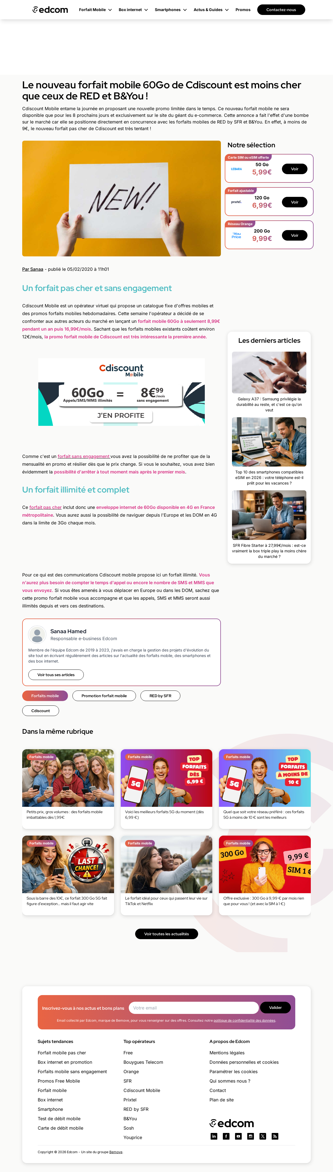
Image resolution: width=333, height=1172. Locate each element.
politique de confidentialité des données (244, 1020)
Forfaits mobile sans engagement (72, 1071)
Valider (275, 1007)
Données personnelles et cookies (244, 1062)
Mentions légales (227, 1052)
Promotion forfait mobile (104, 695)
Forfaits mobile (45, 695)
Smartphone (50, 1109)
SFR (127, 1081)
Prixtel (130, 1100)
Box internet (50, 1100)
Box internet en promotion (65, 1062)
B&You (130, 1118)
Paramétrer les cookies (234, 1071)
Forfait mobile (52, 1090)
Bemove (115, 1152)
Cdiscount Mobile (141, 1090)
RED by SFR (160, 695)
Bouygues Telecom (143, 1062)
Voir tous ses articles (56, 674)
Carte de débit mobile (60, 1128)
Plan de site (222, 1100)
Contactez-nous (281, 9)
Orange (131, 1071)
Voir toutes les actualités (166, 933)
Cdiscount (40, 710)
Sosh (128, 1128)
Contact (218, 1090)
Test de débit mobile (59, 1118)
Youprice (132, 1137)
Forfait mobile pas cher (62, 1052)
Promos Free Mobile (59, 1081)
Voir (294, 168)
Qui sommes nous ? (230, 1081)
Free (128, 1052)
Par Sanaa (32, 269)
